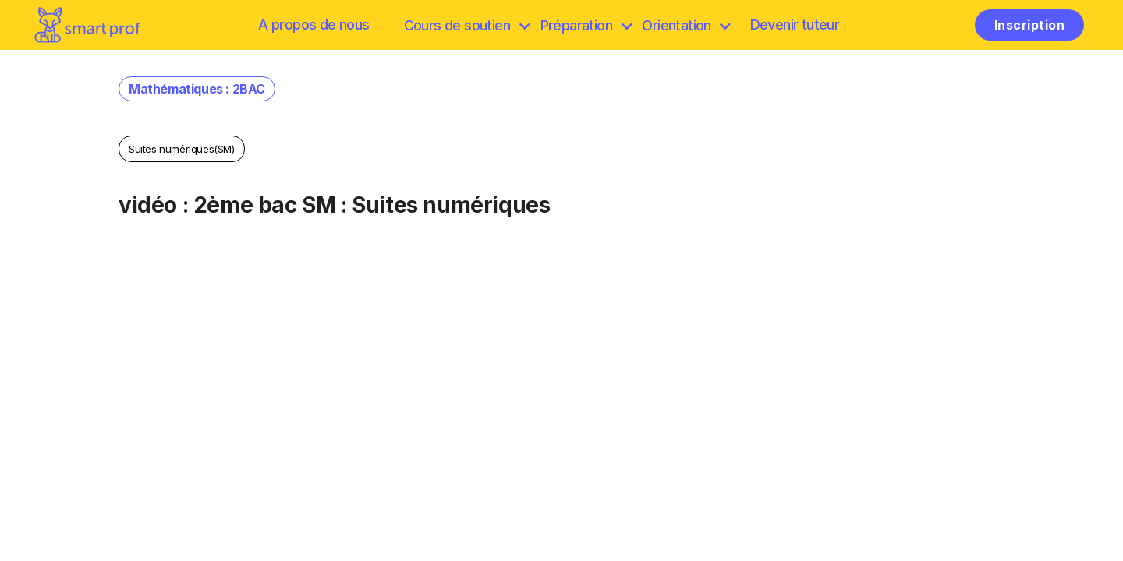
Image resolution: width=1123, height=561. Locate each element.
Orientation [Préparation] (686, 25)
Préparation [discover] (586, 25)
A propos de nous (313, 24)
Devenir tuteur (795, 24)
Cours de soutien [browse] (467, 25)
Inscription (1029, 25)
